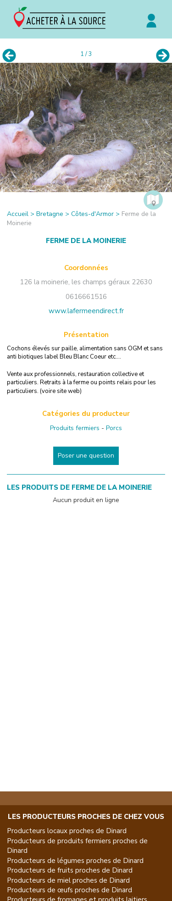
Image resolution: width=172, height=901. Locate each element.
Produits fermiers (75, 428)
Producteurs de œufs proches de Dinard (69, 890)
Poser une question (86, 455)
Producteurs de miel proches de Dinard (68, 880)
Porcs (114, 428)
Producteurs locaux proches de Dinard (67, 830)
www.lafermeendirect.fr (86, 310)
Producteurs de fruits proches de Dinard (70, 870)
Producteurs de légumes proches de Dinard (75, 860)
